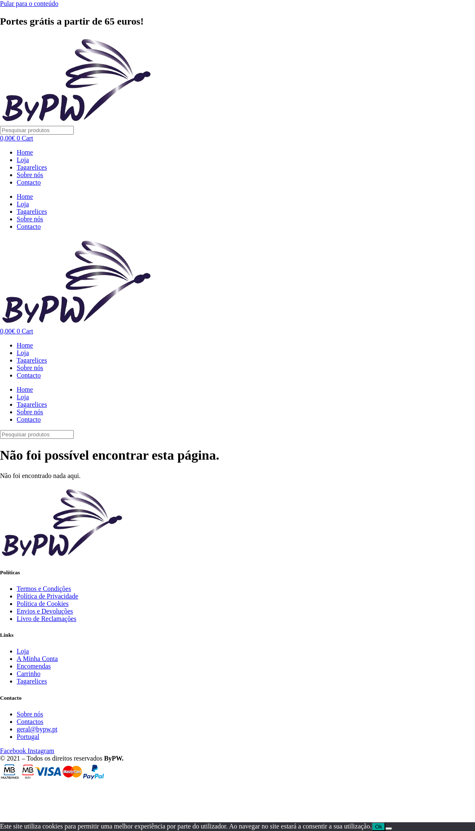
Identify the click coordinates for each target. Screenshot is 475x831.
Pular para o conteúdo (29, 3)
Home (25, 152)
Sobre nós (30, 174)
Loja (23, 159)
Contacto (29, 182)
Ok (378, 826)
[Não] (388, 828)
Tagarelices (32, 167)
